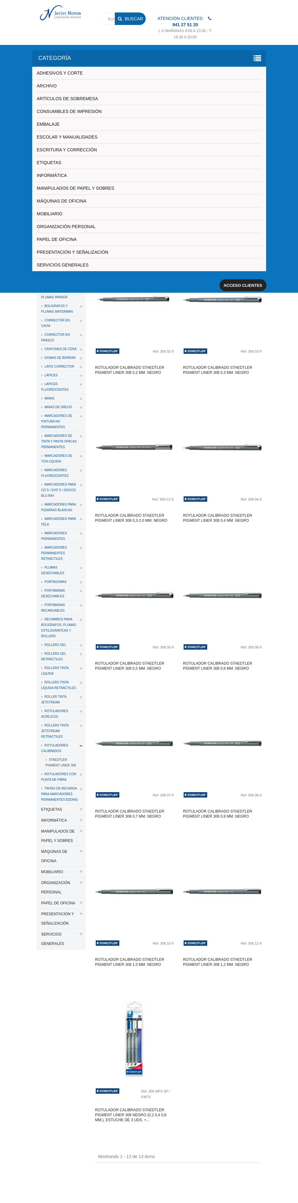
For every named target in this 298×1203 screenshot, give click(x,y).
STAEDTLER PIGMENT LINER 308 (61, 762)
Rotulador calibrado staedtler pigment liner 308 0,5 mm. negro (129, 666)
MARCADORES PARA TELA (58, 521)
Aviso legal (224, 1179)
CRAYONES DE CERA (60, 349)
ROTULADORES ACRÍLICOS (54, 713)
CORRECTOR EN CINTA (55, 323)
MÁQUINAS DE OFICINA (62, 200)
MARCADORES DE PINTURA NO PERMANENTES (56, 421)
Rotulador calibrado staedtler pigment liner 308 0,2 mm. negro (129, 370)
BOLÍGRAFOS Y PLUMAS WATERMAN (57, 308)
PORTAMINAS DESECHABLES (53, 593)
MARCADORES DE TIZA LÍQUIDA (56, 458)
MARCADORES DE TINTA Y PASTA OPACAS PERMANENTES (59, 441)
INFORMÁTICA (52, 175)
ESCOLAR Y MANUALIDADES (67, 136)
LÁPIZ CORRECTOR (59, 366)
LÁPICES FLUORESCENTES (55, 386)
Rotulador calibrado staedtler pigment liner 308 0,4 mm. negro (217, 518)
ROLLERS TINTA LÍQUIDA (55, 670)
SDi (253, 1189)
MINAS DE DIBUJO (58, 407)
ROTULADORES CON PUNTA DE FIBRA (58, 776)
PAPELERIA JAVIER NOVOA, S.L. (79, 1179)
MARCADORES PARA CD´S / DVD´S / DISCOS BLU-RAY (58, 490)
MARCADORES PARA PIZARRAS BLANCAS (58, 507)
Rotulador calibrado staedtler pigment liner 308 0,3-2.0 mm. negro (131, 518)
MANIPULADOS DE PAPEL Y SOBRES (75, 188)
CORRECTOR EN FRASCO (55, 337)
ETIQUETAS (49, 162)
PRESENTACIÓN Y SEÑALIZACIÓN (73, 252)
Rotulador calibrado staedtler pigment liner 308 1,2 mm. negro (217, 962)
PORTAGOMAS (55, 582)
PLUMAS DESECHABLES (52, 570)
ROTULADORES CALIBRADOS (54, 748)
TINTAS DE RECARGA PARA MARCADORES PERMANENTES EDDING (59, 794)
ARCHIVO (47, 85)
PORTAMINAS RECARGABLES (53, 607)
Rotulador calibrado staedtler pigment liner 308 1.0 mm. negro (129, 962)
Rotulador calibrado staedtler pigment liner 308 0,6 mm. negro (217, 666)
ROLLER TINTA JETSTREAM (54, 699)
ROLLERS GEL (55, 645)
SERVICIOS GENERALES (62, 264)
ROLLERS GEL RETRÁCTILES (53, 656)
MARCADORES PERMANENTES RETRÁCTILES (54, 553)
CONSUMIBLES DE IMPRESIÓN (69, 111)
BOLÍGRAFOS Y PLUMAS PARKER (54, 294)
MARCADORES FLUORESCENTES (55, 472)
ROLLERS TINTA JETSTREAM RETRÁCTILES (55, 731)
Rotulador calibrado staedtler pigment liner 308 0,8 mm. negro (217, 814)
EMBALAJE (48, 124)
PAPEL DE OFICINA (57, 239)
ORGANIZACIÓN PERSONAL (66, 226)
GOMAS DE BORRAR (60, 357)
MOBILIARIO (50, 213)
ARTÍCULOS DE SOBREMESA (67, 98)
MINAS (49, 398)
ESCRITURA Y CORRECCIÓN (67, 149)
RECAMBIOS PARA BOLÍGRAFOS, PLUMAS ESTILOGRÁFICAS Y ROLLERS (58, 628)
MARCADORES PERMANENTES (54, 535)
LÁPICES (51, 375)
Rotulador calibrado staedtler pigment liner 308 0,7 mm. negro (129, 814)
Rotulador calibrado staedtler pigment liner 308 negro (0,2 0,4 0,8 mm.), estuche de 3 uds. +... (130, 1115)
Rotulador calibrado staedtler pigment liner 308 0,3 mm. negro (217, 370)
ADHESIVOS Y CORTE (60, 73)
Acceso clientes (243, 285)
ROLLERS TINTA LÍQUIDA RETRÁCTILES (58, 685)
